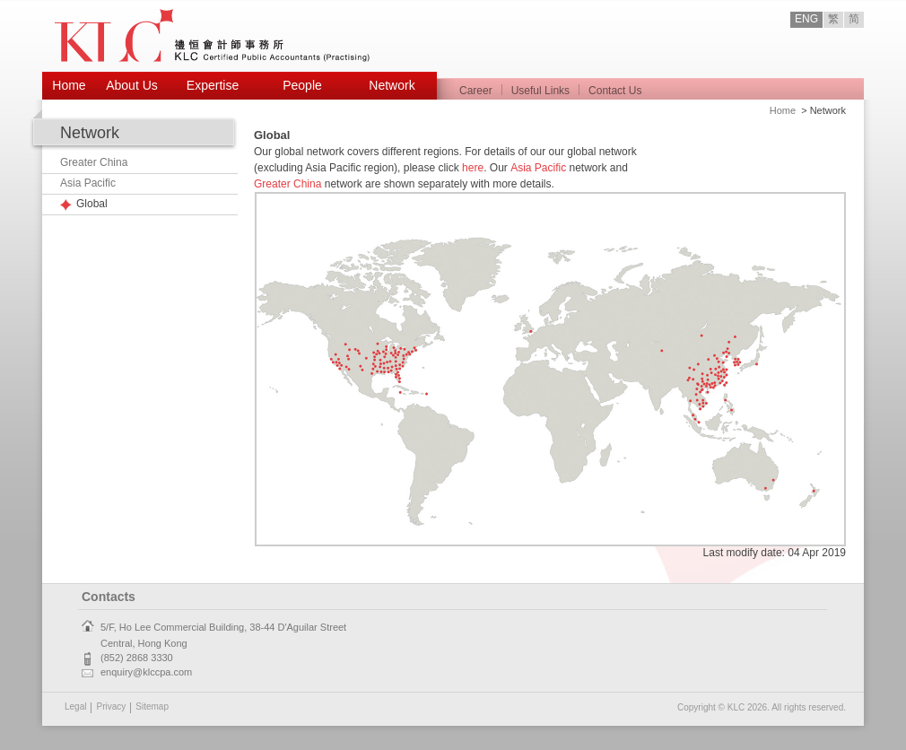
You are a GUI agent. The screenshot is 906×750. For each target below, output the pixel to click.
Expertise (213, 85)
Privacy (111, 706)
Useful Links (540, 90)
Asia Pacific (88, 183)
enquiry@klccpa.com (146, 672)
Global (92, 203)
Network (391, 85)
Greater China (93, 162)
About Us (132, 85)
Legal (75, 706)
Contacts (108, 596)
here (472, 167)
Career (475, 90)
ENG (806, 19)
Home (68, 85)
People (302, 85)
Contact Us (614, 90)
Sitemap (152, 706)
